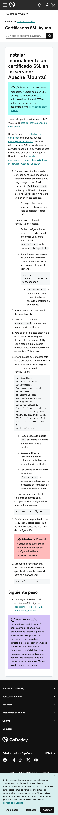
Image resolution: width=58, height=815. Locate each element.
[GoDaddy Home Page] (15, 739)
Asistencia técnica (12, 696)
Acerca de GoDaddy (13, 688)
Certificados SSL (26, 21)
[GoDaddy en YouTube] (35, 761)
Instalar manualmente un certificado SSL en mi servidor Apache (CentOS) (27, 160)
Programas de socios (13, 712)
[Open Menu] (3, 5)
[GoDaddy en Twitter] (28, 761)
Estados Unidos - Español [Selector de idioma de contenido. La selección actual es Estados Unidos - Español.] (18, 753)
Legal (11, 772)
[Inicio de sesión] (47, 5)
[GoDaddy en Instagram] (12, 761)
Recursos (7, 704)
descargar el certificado (20, 141)
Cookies (45, 772)
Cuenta (6, 720)
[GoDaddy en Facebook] (4, 761)
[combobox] (25, 35)
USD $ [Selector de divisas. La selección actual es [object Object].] (50, 753)
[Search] (49, 36)
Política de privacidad (28, 772)
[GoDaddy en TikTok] (20, 761)
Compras (7, 728)
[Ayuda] (40, 5)
